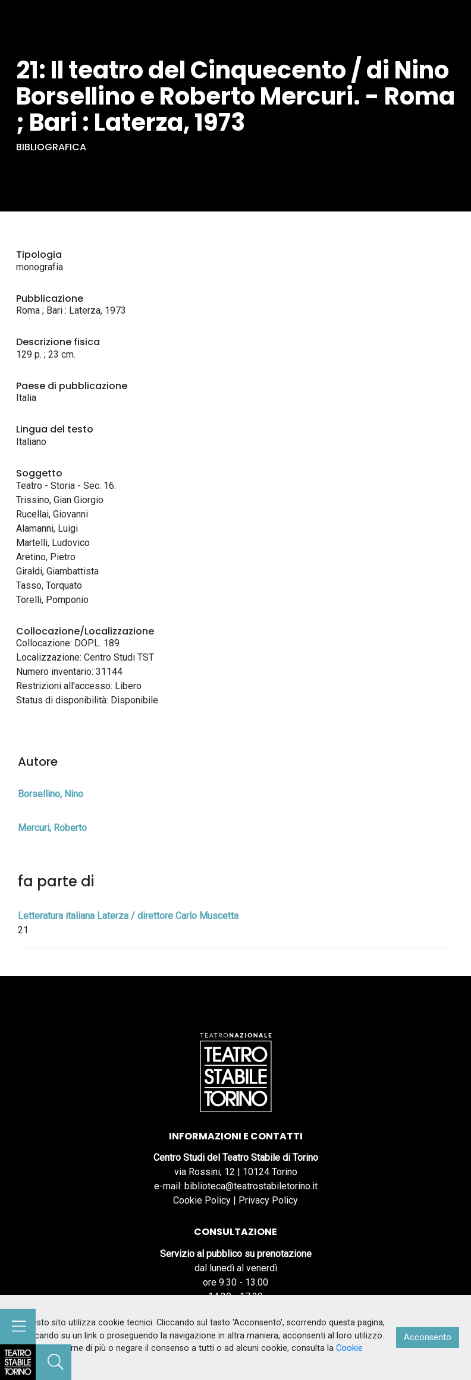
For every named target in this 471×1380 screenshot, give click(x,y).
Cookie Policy (202, 1200)
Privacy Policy (268, 1200)
